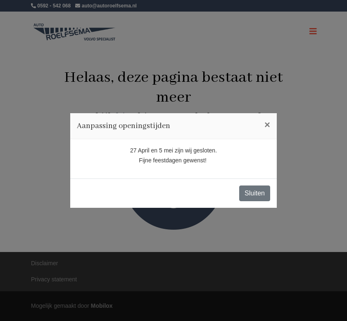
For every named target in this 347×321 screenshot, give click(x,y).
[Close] (267, 124)
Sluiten (255, 193)
